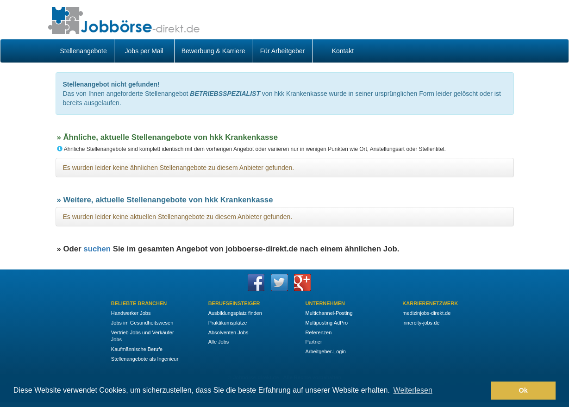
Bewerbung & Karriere (213, 51)
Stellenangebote (83, 51)
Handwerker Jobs (131, 313)
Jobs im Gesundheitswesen (142, 323)
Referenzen (318, 332)
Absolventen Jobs (228, 332)
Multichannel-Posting (328, 313)
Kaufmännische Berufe (137, 349)
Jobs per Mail (144, 51)
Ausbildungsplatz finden (235, 313)
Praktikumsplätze (227, 323)
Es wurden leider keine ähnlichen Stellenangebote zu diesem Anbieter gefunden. (178, 167)
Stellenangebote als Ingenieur (145, 359)
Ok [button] (523, 390)
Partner (313, 341)
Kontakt (343, 51)
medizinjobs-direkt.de (426, 313)
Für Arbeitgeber (282, 51)
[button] (481, 390)
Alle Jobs (218, 341)
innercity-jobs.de (420, 323)
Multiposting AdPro (326, 323)
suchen (97, 248)
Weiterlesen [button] (413, 390)
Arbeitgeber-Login (325, 351)
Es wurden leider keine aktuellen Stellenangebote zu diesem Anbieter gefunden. (178, 216)
